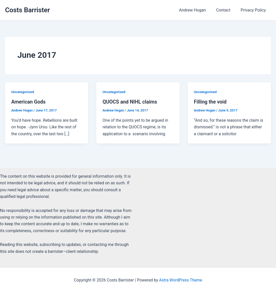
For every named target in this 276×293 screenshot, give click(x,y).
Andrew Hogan (197, 10)
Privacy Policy (254, 10)
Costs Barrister (27, 10)
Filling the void (210, 102)
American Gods (28, 102)
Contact (226, 10)
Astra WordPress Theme (181, 280)
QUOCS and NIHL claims (130, 102)
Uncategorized (22, 92)
